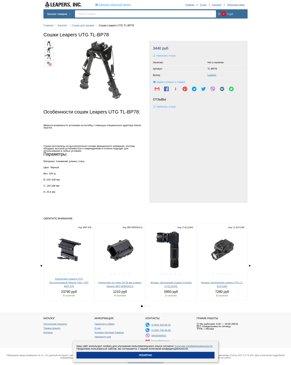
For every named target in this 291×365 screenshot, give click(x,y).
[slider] (69, 274)
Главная (189, 4)
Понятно (145, 355)
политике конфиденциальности (193, 346)
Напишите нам (102, 337)
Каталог (62, 25)
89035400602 (158, 335)
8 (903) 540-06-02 (161, 324)
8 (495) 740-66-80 (161, 330)
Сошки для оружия (83, 25)
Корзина (216, 4)
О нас (203, 4)
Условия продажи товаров (109, 332)
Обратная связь (236, 4)
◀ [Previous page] (41, 265)
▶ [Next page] (250, 265)
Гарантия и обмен (104, 324)
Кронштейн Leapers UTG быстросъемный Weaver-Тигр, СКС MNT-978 (69, 282)
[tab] (142, 306)
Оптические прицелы (55, 324)
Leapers (211, 75)
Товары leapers (51, 328)
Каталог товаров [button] (59, 14)
